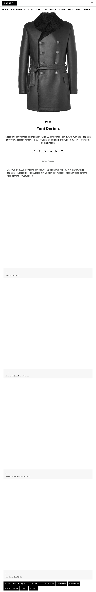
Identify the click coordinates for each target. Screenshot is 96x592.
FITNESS (29, 9)
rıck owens (11, 588)
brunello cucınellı (43, 583)
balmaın (74, 583)
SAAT (39, 9)
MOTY (79, 9)
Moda (48, 122)
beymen (62, 583)
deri (24, 588)
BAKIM (5, 9)
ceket (33, 588)
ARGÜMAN (16, 9)
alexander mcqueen (16, 583)
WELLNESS (50, 9)
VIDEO (61, 9)
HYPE (70, 9)
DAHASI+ (89, 9)
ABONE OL (9, 3)
